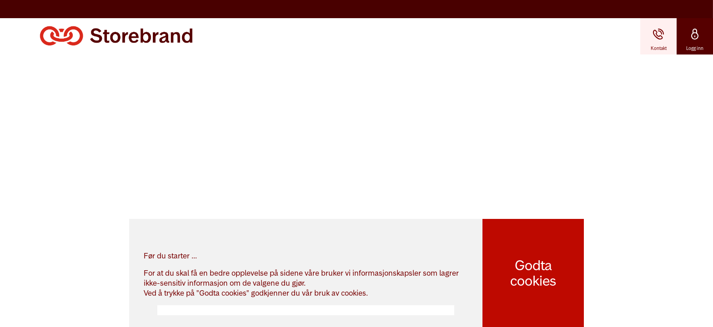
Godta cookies (533, 273)
